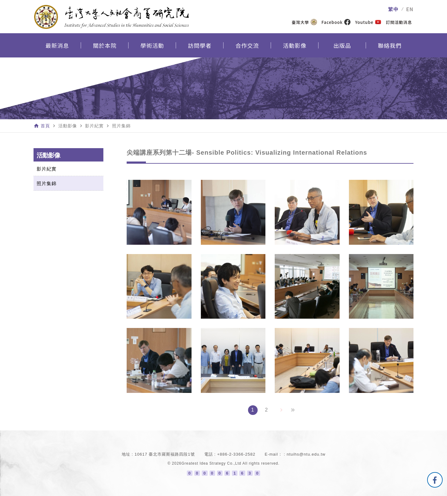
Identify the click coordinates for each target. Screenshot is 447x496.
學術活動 (152, 45)
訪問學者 (200, 45)
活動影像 (295, 45)
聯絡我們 (390, 45)
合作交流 (247, 45)
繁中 (393, 9)
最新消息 (57, 45)
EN (409, 9)
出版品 (342, 45)
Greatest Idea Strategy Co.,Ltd (212, 463)
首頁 (45, 125)
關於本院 (105, 45)
